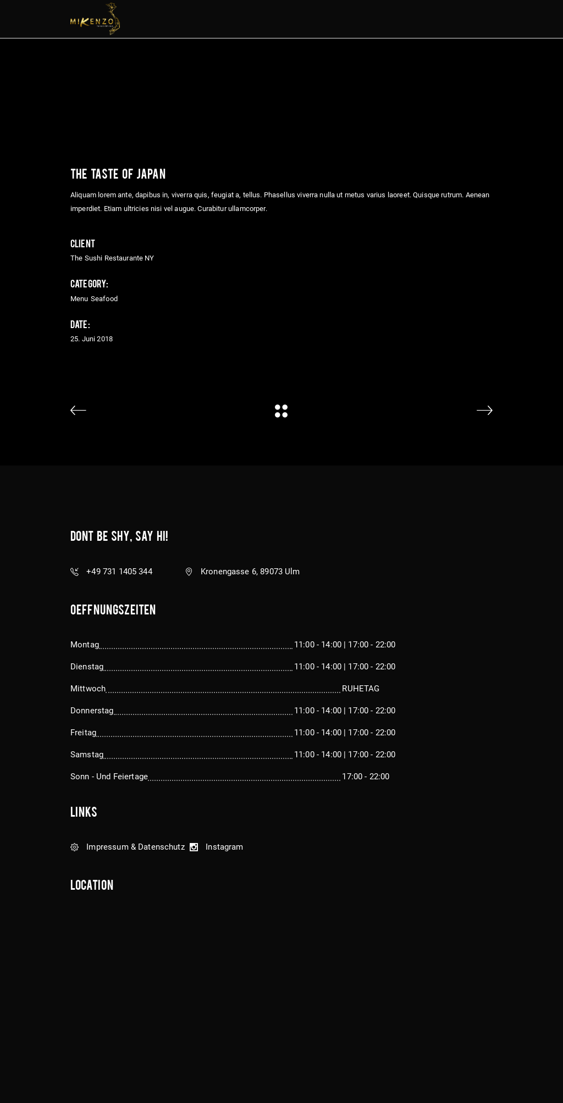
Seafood (104, 299)
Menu (79, 299)
